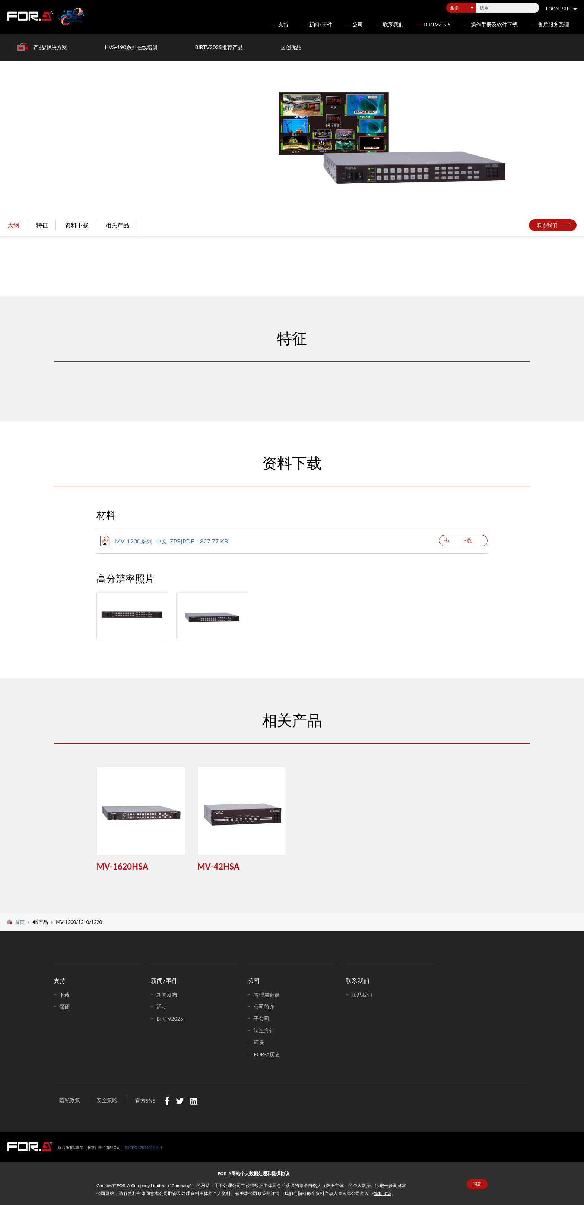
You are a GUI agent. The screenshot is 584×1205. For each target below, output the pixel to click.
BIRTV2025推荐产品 (219, 47)
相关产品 (117, 224)
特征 (42, 224)
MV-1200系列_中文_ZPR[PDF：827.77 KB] (172, 541)
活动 (161, 1006)
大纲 (13, 224)
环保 (259, 1042)
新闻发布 (166, 994)
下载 (467, 540)
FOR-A (30, 16)
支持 (283, 24)
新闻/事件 (320, 24)
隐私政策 (382, 1193)
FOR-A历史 (267, 1054)
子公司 (261, 1018)
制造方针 (264, 1030)
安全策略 (106, 1100)
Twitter (179, 1100)
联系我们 (393, 24)
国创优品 (290, 47)
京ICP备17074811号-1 (143, 1147)
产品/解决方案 (50, 47)
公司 (357, 24)
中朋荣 (30, 1146)
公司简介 (264, 1006)
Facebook (167, 1100)
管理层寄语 (267, 994)
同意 (477, 1184)
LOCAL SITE (559, 9)
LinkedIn (194, 1101)
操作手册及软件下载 (494, 24)
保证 (64, 1006)
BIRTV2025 (437, 24)
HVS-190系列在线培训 (131, 47)
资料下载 (77, 224)
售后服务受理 (553, 24)
